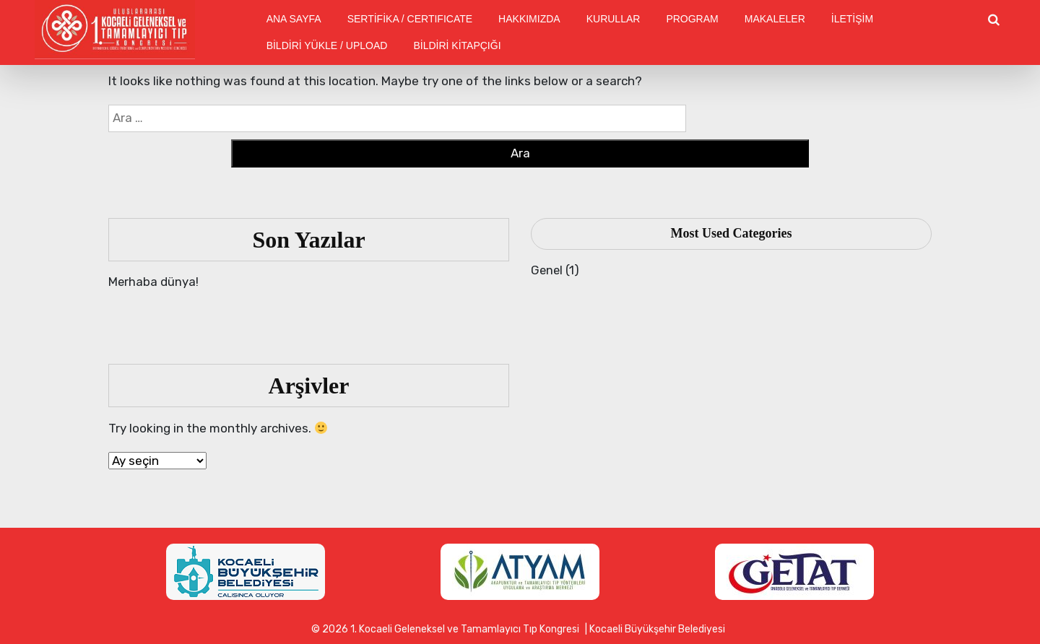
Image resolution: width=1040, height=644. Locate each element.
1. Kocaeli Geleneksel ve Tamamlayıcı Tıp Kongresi (464, 629)
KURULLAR (613, 19)
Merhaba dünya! (153, 281)
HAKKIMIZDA (529, 19)
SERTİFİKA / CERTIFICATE (409, 19)
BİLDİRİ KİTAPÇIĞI (456, 45)
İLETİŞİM (852, 19)
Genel (547, 270)
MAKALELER (775, 19)
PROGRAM (692, 19)
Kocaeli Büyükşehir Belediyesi (657, 629)
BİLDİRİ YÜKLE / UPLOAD (327, 45)
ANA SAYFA (293, 19)
